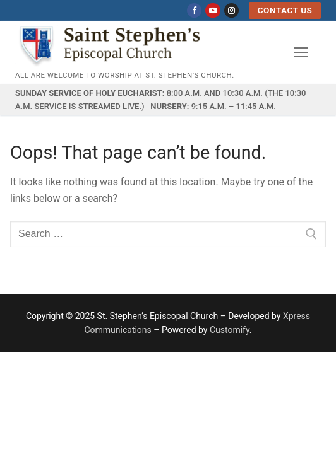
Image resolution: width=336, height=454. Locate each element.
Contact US (285, 10)
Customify (229, 330)
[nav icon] (300, 52)
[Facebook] (194, 10)
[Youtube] (212, 10)
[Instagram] (231, 10)
